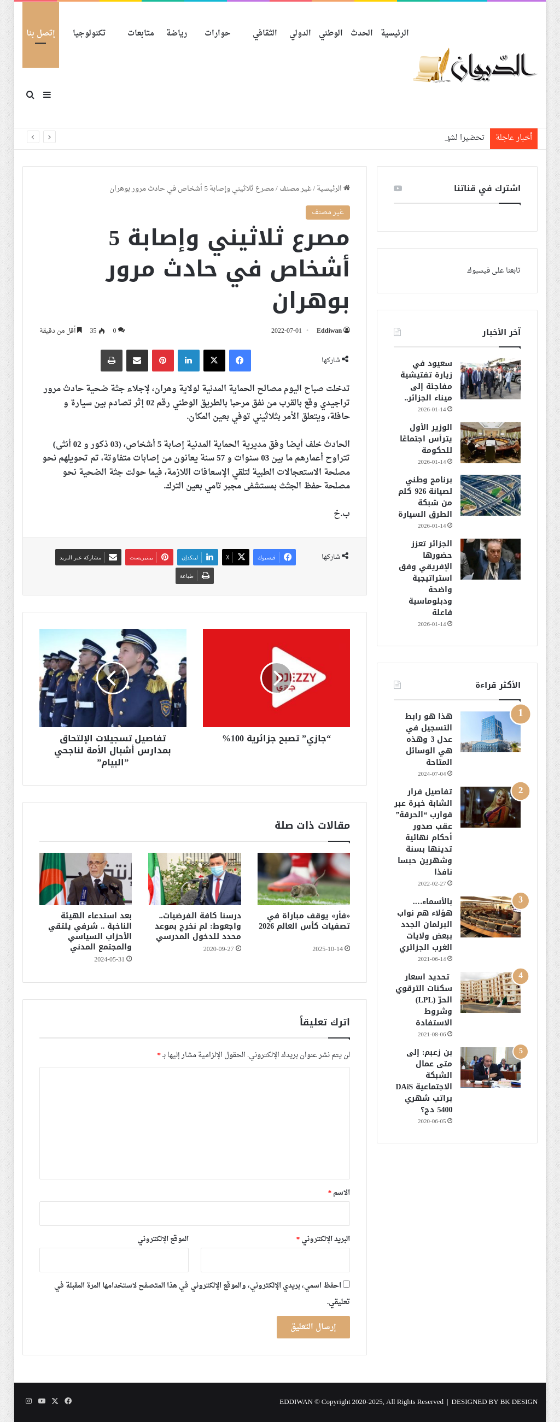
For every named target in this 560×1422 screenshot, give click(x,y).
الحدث (362, 33)
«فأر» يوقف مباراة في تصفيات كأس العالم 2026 (304, 926)
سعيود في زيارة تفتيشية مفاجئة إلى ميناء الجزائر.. (426, 380)
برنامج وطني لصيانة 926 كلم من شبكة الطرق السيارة (425, 497)
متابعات (140, 33)
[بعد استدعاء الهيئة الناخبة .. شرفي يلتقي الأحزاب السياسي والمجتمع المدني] (85, 879)
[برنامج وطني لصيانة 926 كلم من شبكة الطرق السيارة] (490, 495)
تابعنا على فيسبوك (494, 271)
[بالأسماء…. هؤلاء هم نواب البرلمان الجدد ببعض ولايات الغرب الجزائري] (490, 916)
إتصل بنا (40, 33)
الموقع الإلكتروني (163, 1239)
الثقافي (265, 33)
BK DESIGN (519, 1402)
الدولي (300, 33)
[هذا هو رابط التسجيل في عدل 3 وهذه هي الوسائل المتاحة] (490, 731)
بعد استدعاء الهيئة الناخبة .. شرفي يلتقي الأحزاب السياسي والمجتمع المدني (90, 931)
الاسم (339, 1193)
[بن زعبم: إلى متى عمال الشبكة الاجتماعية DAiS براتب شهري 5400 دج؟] (490, 1067)
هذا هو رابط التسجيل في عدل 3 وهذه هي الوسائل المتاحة (428, 739)
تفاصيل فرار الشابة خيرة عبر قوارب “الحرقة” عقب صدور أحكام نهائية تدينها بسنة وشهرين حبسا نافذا (423, 832)
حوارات (218, 33)
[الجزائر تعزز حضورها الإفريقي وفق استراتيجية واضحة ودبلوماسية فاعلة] (490, 559)
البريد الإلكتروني (323, 1239)
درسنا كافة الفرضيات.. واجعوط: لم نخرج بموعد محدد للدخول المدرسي (198, 926)
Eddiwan (329, 331)
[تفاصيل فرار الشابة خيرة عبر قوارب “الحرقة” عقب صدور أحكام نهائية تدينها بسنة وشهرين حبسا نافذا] (490, 807)
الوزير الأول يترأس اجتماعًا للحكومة (426, 439)
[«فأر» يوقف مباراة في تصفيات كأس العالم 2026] (304, 879)
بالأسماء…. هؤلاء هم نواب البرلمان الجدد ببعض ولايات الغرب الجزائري (424, 924)
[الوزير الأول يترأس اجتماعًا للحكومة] (490, 442)
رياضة (176, 33)
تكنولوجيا (89, 33)
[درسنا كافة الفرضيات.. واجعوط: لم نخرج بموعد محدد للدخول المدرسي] (194, 879)
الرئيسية (395, 33)
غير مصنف (295, 189)
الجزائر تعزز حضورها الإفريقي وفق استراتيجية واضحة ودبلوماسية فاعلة (425, 578)
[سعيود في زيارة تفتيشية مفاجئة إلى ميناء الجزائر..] (490, 378)
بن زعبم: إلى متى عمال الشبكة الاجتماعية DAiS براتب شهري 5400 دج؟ (424, 1081)
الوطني (331, 33)
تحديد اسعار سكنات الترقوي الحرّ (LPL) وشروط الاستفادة (423, 1000)
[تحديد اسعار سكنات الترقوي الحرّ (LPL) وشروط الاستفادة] (490, 992)
